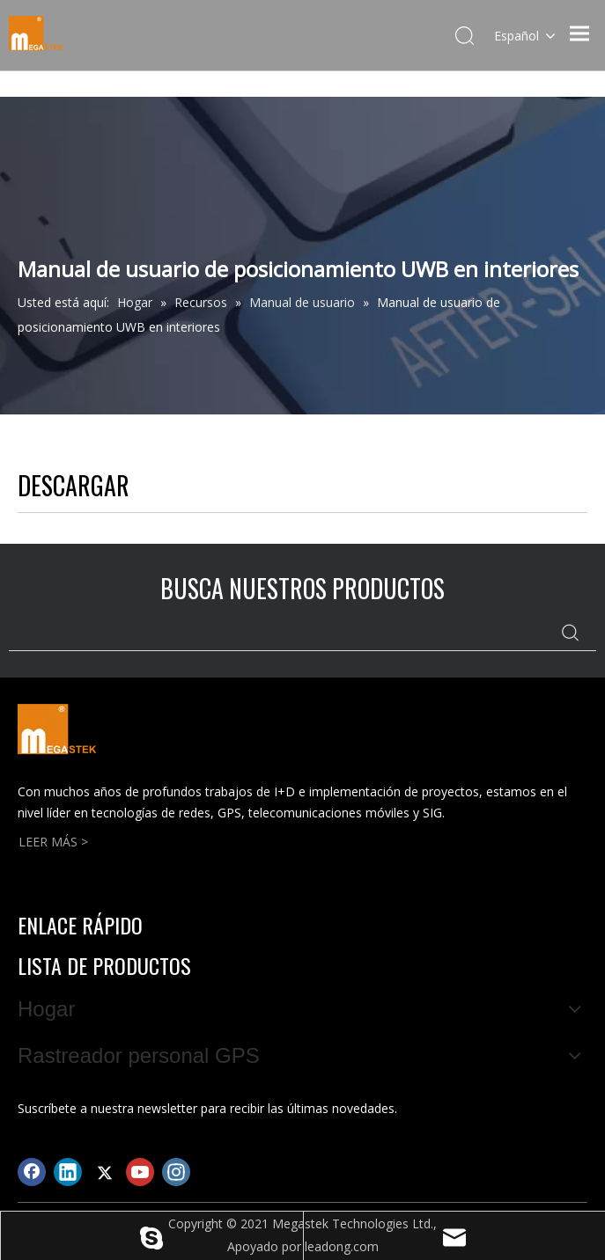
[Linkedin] (68, 1172)
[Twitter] (104, 1172)
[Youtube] (140, 1172)
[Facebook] (32, 1172)
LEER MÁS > (53, 841)
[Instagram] (176, 1172)
